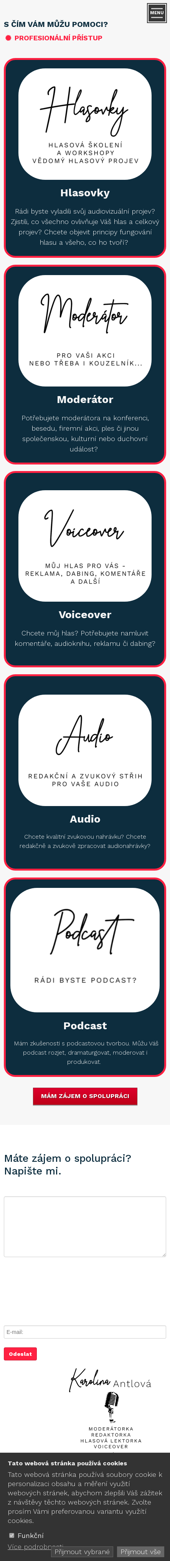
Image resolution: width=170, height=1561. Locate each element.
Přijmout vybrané (82, 1552)
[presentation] (62, 1289)
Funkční (31, 1535)
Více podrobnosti (35, 1547)
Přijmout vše (140, 1552)
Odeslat (20, 1354)
